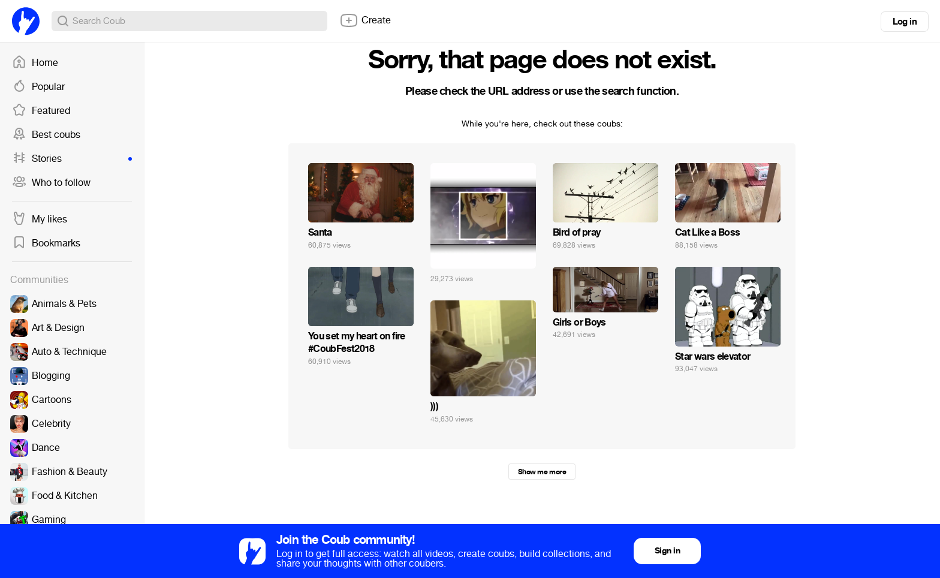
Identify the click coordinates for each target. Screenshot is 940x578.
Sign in (667, 550)
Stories (72, 158)
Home (35, 63)
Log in (905, 22)
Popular (38, 87)
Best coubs (46, 135)
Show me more (542, 472)
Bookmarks (46, 243)
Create (365, 20)
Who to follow (51, 182)
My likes (39, 219)
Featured (41, 111)
